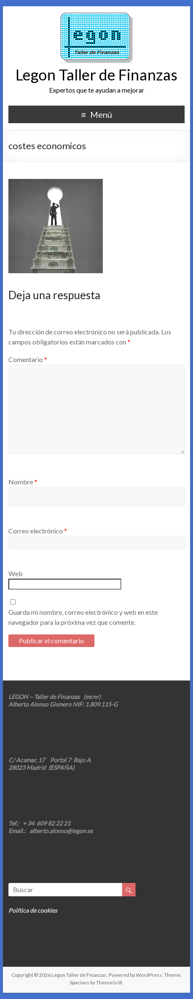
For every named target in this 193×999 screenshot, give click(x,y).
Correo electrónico (37, 531)
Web (15, 573)
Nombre (22, 482)
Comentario (27, 359)
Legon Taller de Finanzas (96, 74)
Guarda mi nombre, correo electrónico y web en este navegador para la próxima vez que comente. (83, 617)
